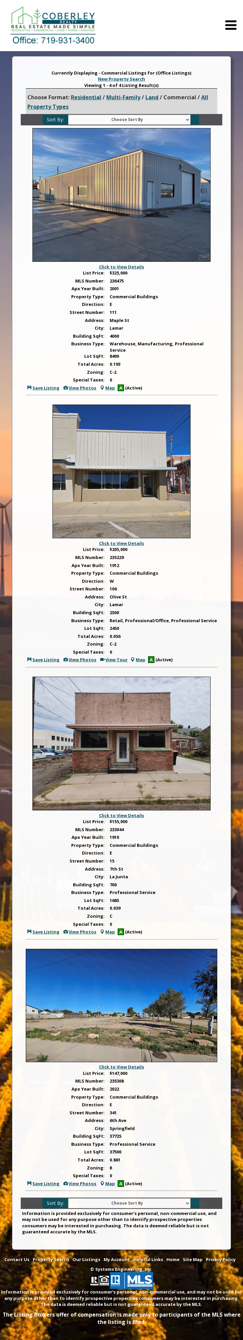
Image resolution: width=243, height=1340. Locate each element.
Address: (95, 320)
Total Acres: (91, 364)
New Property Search (121, 79)
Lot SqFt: (94, 356)
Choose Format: (48, 97)
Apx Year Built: (88, 289)
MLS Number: (90, 281)
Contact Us (16, 1259)
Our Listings (86, 1259)
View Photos (79, 387)
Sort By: (55, 119)
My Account (117, 1259)
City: (100, 328)
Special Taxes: (89, 380)
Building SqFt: (89, 336)
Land (151, 97)
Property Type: (88, 297)
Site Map (193, 1259)
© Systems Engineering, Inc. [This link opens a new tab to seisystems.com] (121, 1269)
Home (172, 1259)
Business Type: (88, 344)
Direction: (93, 304)
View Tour (114, 659)
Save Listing (43, 387)
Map (107, 388)
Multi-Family (123, 97)
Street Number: (87, 312)
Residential (86, 97)
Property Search (51, 1259)
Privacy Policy (221, 1259)
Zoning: (96, 372)
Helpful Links (148, 1259)
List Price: (94, 273)
